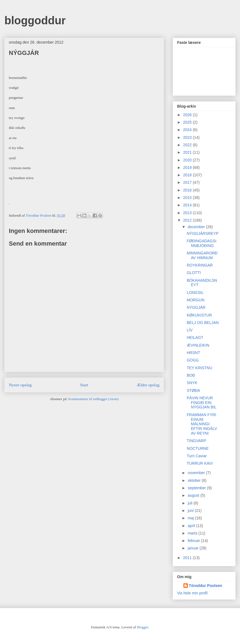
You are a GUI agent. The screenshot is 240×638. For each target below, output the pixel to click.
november (197, 472)
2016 (188, 190)
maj (191, 518)
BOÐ (191, 375)
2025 (188, 122)
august (194, 495)
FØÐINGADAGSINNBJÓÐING (201, 243)
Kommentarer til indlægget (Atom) (93, 399)
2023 (188, 137)
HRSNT (193, 352)
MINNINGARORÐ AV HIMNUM (202, 255)
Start (84, 384)
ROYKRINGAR (200, 265)
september (197, 488)
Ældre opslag (148, 384)
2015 (188, 197)
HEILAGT (195, 337)
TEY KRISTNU (199, 368)
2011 (188, 557)
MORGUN (195, 300)
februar (194, 540)
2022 (188, 145)
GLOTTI (194, 272)
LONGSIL (195, 292)
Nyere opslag (20, 384)
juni (191, 510)
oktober (195, 480)
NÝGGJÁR (196, 307)
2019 (188, 167)
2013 (188, 213)
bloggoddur (35, 20)
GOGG (193, 360)
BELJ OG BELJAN (203, 322)
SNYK (192, 383)
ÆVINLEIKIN (198, 345)
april (192, 525)
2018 (188, 175)
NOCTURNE (198, 448)
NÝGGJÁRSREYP (202, 233)
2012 (188, 220)
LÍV (190, 330)
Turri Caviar (197, 456)
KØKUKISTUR (199, 315)
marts (193, 533)
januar (193, 548)
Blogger (142, 627)
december (197, 227)
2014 (188, 205)
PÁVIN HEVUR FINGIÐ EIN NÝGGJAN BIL (202, 403)
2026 (188, 115)
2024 (188, 129)
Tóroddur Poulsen (205, 585)
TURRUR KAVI (200, 463)
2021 (188, 152)
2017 (188, 182)
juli (190, 503)
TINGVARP (196, 440)
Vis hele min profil (192, 593)
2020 (188, 160)
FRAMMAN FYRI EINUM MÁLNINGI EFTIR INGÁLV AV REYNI (202, 424)
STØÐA (193, 390)
